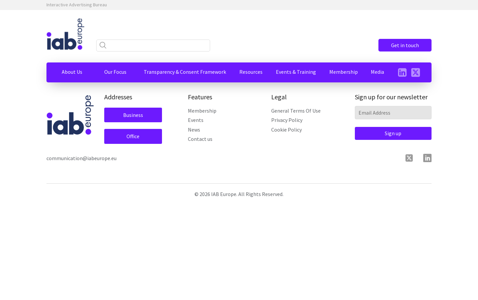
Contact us (200, 139)
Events (195, 120)
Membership (202, 110)
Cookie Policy (286, 129)
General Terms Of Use (296, 110)
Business (133, 115)
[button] (72, 71)
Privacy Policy (286, 120)
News (194, 129)
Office (132, 136)
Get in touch (405, 45)
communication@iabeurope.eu (81, 158)
